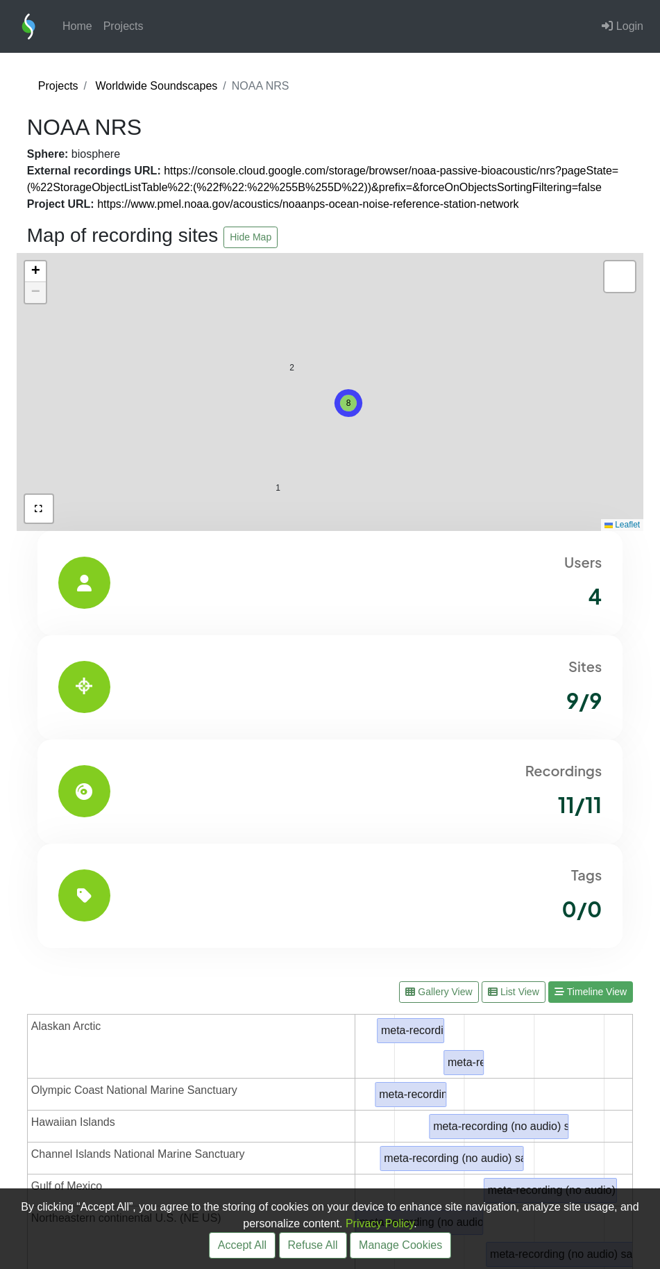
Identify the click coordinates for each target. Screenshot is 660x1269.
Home (77, 26)
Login (622, 26)
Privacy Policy (380, 1223)
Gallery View (438, 991)
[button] (348, 403)
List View (513, 991)
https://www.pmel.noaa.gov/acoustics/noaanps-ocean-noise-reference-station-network (307, 204)
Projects (123, 26)
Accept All (242, 1245)
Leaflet (622, 525)
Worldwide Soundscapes (156, 86)
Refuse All (313, 1245)
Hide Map (250, 237)
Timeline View (591, 991)
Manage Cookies (400, 1245)
